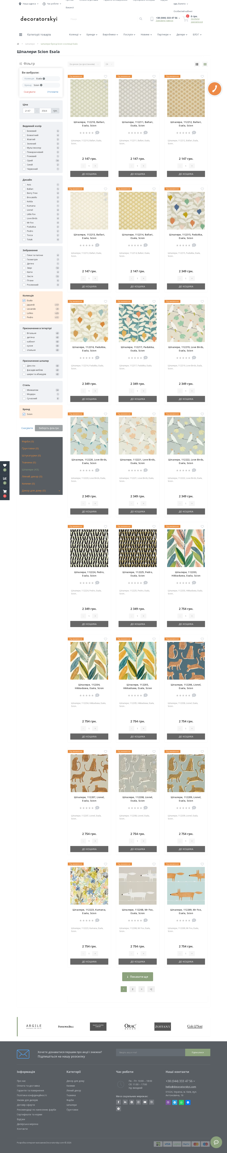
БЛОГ (197, 34)
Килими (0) (28, 483)
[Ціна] (29, 111)
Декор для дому (75, 1080)
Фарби (70, 1100)
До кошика (89, 173)
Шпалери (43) (30, 469)
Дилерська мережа (27, 1124)
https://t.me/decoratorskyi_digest (118, 1109)
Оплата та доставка (28, 1085)
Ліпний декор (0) (32, 476)
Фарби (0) (28, 441)
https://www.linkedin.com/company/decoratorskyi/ (125, 1102)
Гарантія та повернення (30, 1090)
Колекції (75, 34)
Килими (70, 1085)
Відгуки (21, 1119)
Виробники (110, 34)
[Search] (140, 19)
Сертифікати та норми (29, 1114)
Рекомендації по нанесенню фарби (36, 1109)
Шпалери (30, 43)
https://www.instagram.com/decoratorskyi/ (138, 1102)
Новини (146, 34)
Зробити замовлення (197, 20)
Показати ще (137, 977)
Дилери (181, 34)
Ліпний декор (73, 1090)
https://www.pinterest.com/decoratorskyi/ (132, 1102)
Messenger (188, 1102)
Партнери (164, 34)
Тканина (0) (29, 462)
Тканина (71, 1095)
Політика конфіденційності (32, 1095)
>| (151, 989)
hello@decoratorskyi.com (181, 1086)
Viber (168, 1102)
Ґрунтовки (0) (30, 448)
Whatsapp (181, 1102)
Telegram (175, 1102)
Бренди (91, 34)
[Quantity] (89, 165)
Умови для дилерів (27, 1100)
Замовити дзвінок (164, 20)
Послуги (129, 34)
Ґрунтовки (72, 1109)
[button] (5, 493)
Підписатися (198, 1052)
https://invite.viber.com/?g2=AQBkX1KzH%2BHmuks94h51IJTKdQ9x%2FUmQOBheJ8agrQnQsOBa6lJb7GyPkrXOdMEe (151, 1102)
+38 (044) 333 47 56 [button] (180, 1081)
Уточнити (52, 91)
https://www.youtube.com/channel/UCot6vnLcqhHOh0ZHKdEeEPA (145, 1102)
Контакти (22, 1128)
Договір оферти (26, 1104)
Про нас (21, 1080)
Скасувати (29, 91)
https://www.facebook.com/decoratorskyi (118, 1102)
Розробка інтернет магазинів (31, 1142)
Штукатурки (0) (31, 455)
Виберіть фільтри (49, 428)
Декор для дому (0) (34, 490)
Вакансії (70, 7)
